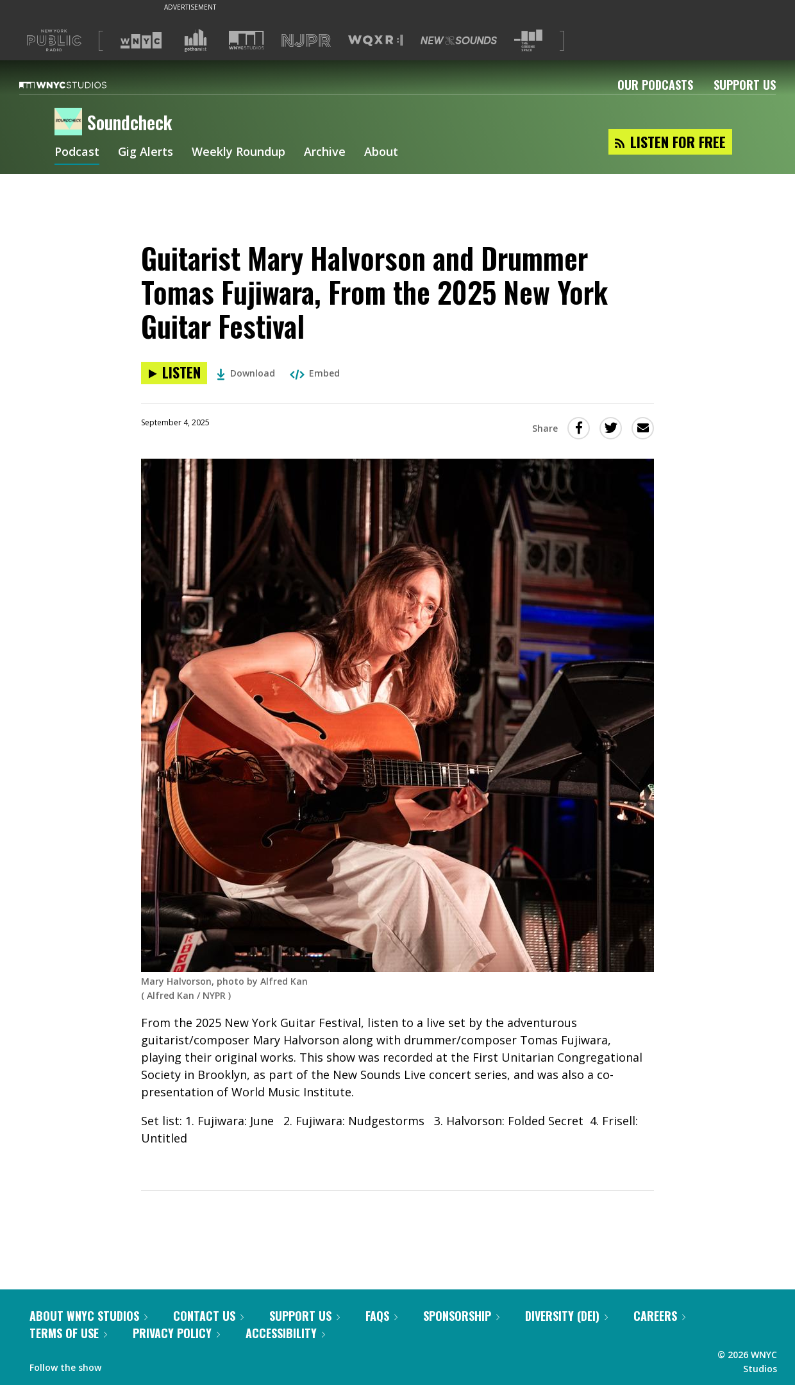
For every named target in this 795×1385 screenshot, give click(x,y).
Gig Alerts (145, 152)
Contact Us (208, 1315)
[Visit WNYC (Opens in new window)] (141, 40)
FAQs (381, 1315)
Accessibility (285, 1333)
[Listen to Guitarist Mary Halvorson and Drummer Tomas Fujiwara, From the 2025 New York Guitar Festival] (174, 373)
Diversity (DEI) (566, 1315)
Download (246, 373)
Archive (325, 152)
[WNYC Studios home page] (78, 84)
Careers (659, 1315)
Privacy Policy (176, 1333)
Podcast (76, 152)
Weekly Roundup (238, 152)
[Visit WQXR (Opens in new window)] (375, 41)
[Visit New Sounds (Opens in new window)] (459, 40)
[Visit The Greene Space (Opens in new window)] (528, 41)
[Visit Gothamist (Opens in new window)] (196, 40)
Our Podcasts (655, 84)
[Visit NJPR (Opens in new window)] (306, 40)
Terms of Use (68, 1333)
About (381, 152)
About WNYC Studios (88, 1315)
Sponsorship (461, 1315)
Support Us (745, 84)
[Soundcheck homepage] (70, 122)
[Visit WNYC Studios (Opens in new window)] (246, 40)
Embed (315, 373)
